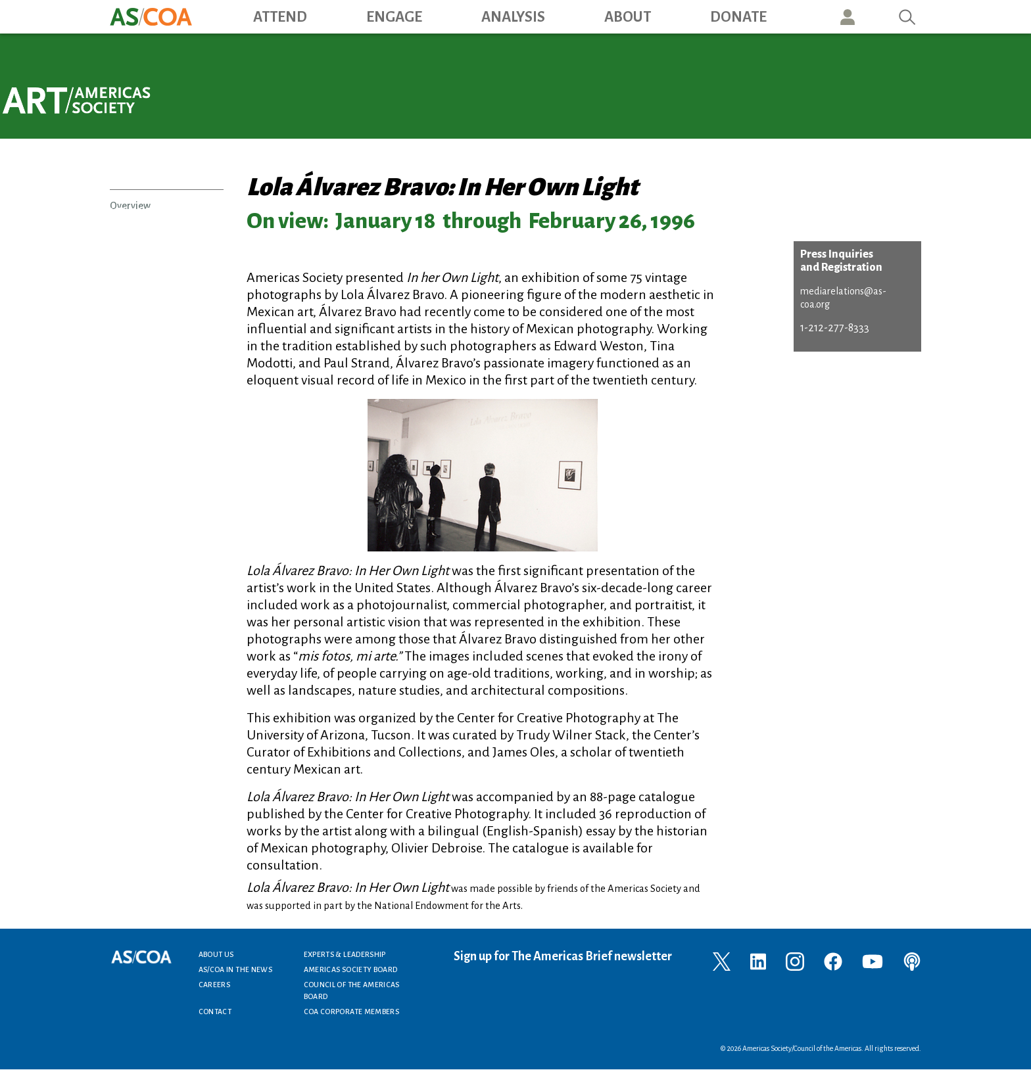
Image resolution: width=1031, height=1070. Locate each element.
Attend (280, 17)
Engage (394, 17)
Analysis (513, 17)
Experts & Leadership (345, 954)
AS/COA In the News (235, 969)
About (627, 17)
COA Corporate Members (352, 1011)
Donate (738, 17)
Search (907, 16)
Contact (215, 1011)
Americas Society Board (351, 969)
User (847, 16)
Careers (215, 985)
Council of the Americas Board (352, 990)
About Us (216, 954)
